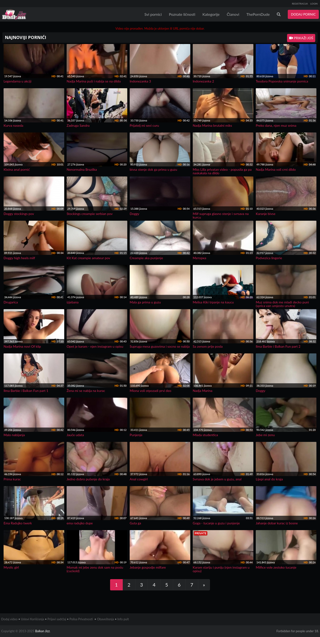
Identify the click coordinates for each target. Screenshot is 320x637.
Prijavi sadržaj (57, 619)
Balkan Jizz (42, 631)
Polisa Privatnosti (81, 619)
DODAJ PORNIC (303, 14)
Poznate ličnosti (182, 14)
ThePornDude (258, 14)
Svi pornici (153, 14)
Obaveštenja (105, 619)
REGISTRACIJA (300, 3)
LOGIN (314, 3)
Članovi (233, 14)
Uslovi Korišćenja (32, 619)
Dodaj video (9, 619)
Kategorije (211, 14)
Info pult (123, 619)
